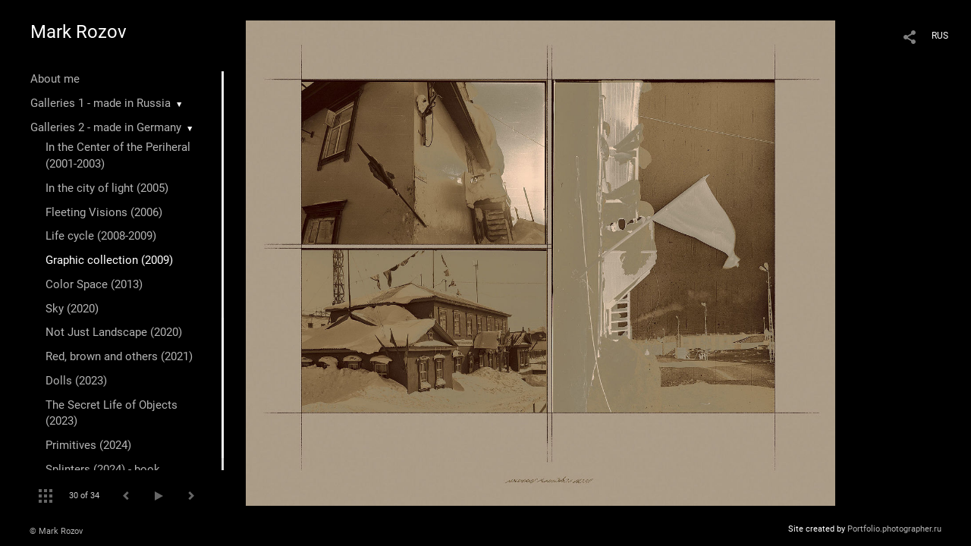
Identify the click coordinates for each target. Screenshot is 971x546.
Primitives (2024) (88, 445)
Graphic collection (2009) (109, 260)
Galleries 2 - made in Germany (105, 127)
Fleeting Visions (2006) (104, 212)
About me (55, 79)
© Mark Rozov (56, 531)
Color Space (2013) (94, 284)
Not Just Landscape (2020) (114, 332)
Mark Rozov (78, 31)
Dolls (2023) (76, 381)
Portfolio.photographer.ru (894, 529)
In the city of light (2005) (107, 188)
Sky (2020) (72, 308)
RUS (940, 35)
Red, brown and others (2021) (119, 356)
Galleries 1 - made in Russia (100, 103)
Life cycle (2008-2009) (101, 236)
